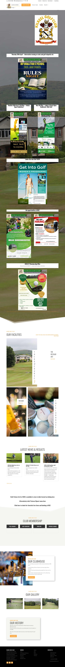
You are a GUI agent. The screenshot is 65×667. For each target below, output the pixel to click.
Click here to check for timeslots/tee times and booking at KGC (32, 505)
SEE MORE (34, 381)
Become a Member (15, 4)
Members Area (22, 658)
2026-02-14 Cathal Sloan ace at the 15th (32, 465)
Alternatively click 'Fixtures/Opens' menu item (32, 501)
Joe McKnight (11, 467)
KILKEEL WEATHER (50, 622)
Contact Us (22, 657)
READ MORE (53, 359)
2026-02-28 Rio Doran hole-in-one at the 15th (14, 465)
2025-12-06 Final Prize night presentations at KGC (50, 465)
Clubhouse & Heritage (10, 7)
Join (35, 651)
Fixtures (35, 655)
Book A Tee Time (26, 4)
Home (21, 651)
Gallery (35, 650)
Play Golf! (22, 655)
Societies (35, 654)
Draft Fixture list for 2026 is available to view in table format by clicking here (32, 497)
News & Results (23, 654)
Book (35, 652)
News (9, 469)
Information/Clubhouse (24, 653)
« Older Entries (9, 483)
